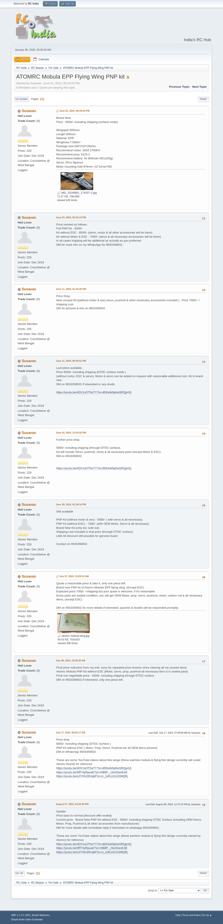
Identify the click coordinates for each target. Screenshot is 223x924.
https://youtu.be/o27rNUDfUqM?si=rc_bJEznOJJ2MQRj (92, 776)
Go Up (19, 873)
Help (177, 915)
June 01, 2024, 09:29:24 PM (74, 110)
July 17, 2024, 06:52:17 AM (70, 732)
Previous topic (179, 86)
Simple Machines (41, 915)
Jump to (152, 890)
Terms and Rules (191, 915)
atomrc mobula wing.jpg (73, 635)
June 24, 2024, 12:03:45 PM (71, 432)
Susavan (29, 111)
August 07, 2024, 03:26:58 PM (72, 804)
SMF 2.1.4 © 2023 (20, 915)
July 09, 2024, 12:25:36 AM (70, 660)
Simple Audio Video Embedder (27, 919)
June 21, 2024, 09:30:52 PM (71, 361)
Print (203, 99)
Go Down (21, 99)
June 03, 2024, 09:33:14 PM (71, 217)
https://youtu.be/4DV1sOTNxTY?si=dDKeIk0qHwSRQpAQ (93, 392)
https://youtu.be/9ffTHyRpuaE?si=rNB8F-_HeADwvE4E (91, 772)
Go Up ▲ (207, 915)
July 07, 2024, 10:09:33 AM (74, 576)
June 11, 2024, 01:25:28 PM (71, 289)
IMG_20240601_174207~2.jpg (77, 192)
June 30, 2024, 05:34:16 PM (71, 504)
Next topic (199, 86)
